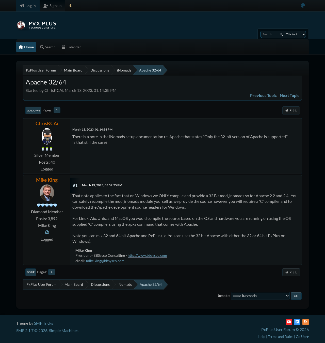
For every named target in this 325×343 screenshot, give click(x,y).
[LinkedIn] (297, 322)
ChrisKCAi (47, 123)
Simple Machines (63, 330)
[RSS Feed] (305, 322)
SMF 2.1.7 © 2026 (31, 330)
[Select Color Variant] (303, 5)
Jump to (223, 296)
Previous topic (263, 95)
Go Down (33, 110)
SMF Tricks (43, 323)
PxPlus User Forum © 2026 (285, 329)
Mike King (47, 180)
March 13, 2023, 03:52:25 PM (102, 185)
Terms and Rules (280, 336)
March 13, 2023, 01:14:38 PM (92, 129)
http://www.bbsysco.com (147, 255)
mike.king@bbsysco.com (105, 261)
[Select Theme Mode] (71, 5)
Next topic (289, 95)
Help (261, 336)
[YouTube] (289, 322)
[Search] (281, 34)
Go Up (31, 272)
